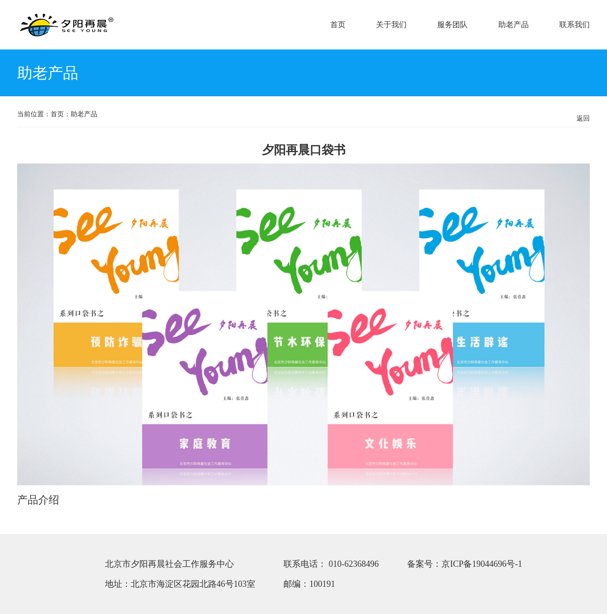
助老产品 (513, 24)
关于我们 (391, 24)
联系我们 (574, 24)
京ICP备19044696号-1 (481, 564)
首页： (61, 114)
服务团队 (452, 24)
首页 (337, 24)
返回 (583, 118)
